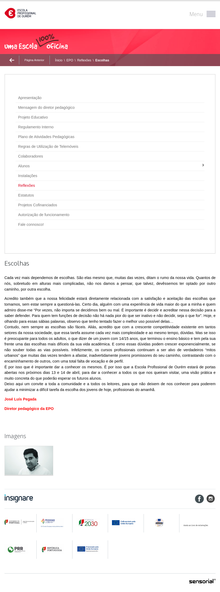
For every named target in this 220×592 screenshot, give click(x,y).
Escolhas (102, 60)
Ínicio (58, 60)
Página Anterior (34, 60)
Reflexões (84, 60)
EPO (69, 60)
